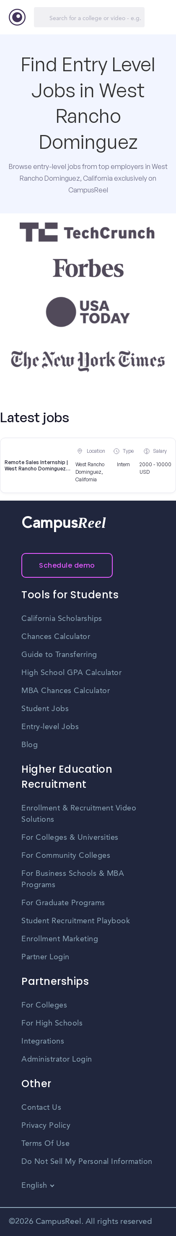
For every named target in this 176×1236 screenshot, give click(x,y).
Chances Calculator (55, 637)
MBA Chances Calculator (65, 691)
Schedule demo (67, 565)
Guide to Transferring (59, 655)
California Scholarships (61, 619)
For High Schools (52, 1023)
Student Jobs (45, 709)
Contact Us (41, 1107)
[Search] (89, 17)
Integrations (42, 1041)
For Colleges (44, 1005)
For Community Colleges (65, 855)
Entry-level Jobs (50, 727)
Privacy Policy (45, 1126)
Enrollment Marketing (59, 939)
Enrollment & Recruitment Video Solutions (78, 814)
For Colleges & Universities (70, 837)
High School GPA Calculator (71, 673)
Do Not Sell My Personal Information (87, 1162)
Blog (29, 745)
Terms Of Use (45, 1144)
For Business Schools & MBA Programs (72, 879)
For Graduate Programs (63, 903)
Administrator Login (56, 1059)
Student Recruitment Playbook (75, 921)
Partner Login (45, 957)
